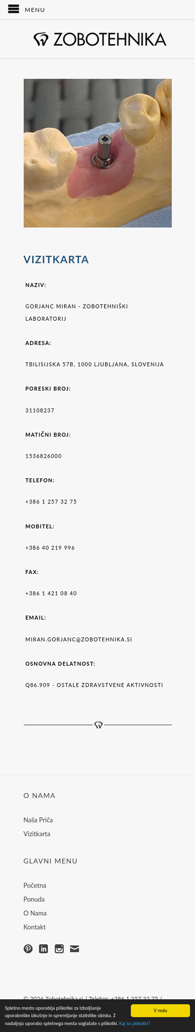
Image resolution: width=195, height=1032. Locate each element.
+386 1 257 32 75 (134, 998)
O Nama (35, 913)
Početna (35, 885)
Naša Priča (38, 820)
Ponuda (34, 899)
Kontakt (35, 927)
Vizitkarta (37, 834)
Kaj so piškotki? (135, 1023)
